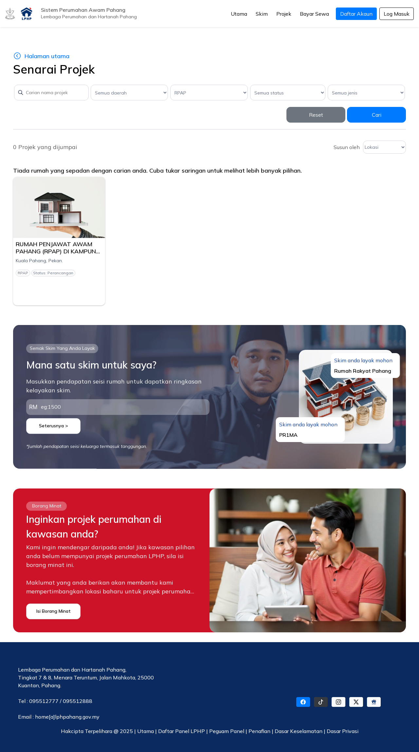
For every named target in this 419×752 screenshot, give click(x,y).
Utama (239, 13)
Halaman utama (41, 56)
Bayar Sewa (314, 13)
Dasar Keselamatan (299, 731)
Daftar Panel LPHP (181, 731)
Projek (283, 13)
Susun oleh (347, 147)
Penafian (260, 731)
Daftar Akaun (356, 13)
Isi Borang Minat (53, 611)
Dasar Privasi (342, 731)
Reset (316, 114)
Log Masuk (397, 13)
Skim (262, 13)
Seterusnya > (53, 426)
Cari (376, 114)
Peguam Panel (226, 731)
